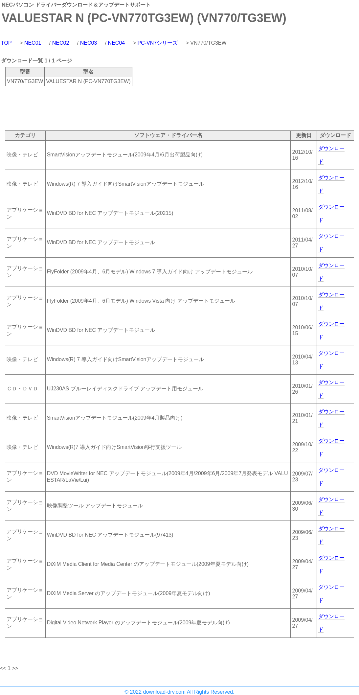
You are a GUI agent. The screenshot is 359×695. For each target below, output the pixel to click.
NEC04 (116, 43)
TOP (6, 43)
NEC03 (88, 43)
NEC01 (32, 43)
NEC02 (60, 43)
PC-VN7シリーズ (157, 43)
